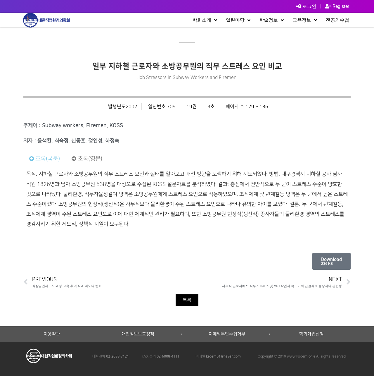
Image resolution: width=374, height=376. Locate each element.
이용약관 (52, 334)
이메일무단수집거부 (227, 334)
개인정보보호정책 (138, 334)
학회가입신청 (311, 334)
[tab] (44, 158)
